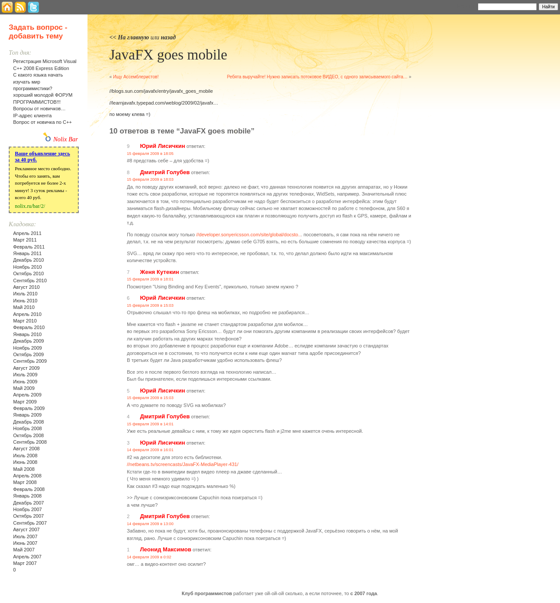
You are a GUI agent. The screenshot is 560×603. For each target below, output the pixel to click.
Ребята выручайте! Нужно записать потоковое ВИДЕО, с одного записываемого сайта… (317, 76)
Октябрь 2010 (28, 273)
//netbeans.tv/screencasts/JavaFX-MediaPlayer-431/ (182, 464)
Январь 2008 (27, 495)
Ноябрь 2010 (27, 267)
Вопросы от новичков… (39, 108)
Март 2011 (25, 239)
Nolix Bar (65, 139)
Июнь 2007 (25, 543)
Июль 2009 (25, 374)
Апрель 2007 (27, 556)
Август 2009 (26, 368)
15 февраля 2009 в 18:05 (150, 153)
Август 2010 (26, 287)
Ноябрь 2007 (27, 509)
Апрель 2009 (27, 394)
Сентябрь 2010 (30, 280)
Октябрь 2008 (28, 435)
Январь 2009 (27, 414)
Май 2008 (24, 469)
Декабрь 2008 (28, 421)
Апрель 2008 (27, 475)
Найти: (466, 6)
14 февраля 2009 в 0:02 (149, 557)
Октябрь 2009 (28, 354)
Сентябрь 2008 (30, 442)
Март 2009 (25, 401)
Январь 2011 (27, 253)
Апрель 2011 (27, 233)
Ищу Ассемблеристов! (135, 76)
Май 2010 (24, 307)
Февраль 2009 (29, 408)
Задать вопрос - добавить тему (38, 31)
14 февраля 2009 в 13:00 (150, 524)
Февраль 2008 (29, 489)
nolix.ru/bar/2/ (30, 206)
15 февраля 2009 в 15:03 (150, 305)
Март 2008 (25, 482)
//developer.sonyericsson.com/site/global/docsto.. (248, 234)
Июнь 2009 (25, 381)
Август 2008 (26, 448)
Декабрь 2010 (28, 260)
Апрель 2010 (27, 314)
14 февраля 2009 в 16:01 (150, 450)
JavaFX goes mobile (168, 55)
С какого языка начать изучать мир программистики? (38, 81)
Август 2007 (26, 529)
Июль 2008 (25, 455)
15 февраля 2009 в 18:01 (150, 279)
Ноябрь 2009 (27, 348)
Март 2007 (25, 563)
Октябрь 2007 (28, 516)
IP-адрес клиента (32, 115)
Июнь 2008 (25, 462)
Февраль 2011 (29, 246)
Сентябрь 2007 (30, 523)
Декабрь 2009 (28, 341)
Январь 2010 (27, 334)
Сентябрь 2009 (30, 361)
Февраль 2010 (29, 327)
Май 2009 (24, 388)
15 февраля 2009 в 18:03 (150, 179)
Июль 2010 (25, 293)
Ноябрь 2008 (27, 428)
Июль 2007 (25, 536)
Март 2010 (25, 320)
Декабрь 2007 (28, 502)
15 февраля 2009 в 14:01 (150, 424)
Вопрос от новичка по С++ (42, 122)
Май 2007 (24, 549)
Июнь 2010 (25, 300)
